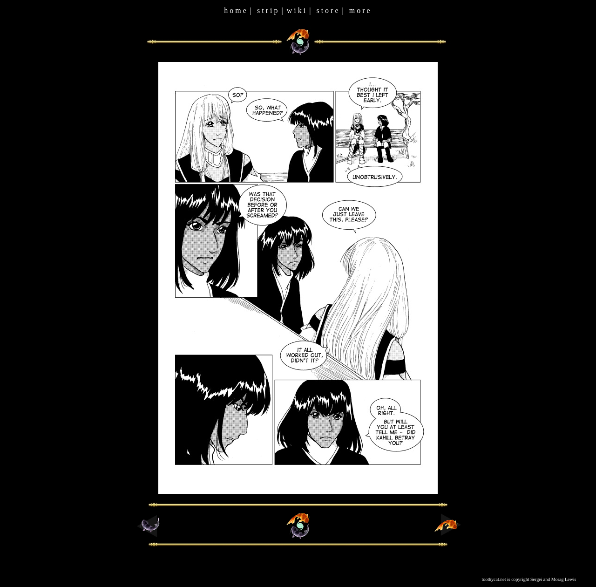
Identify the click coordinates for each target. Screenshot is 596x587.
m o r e (359, 10)
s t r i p (267, 10)
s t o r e (327, 10)
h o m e (235, 10)
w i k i (296, 10)
